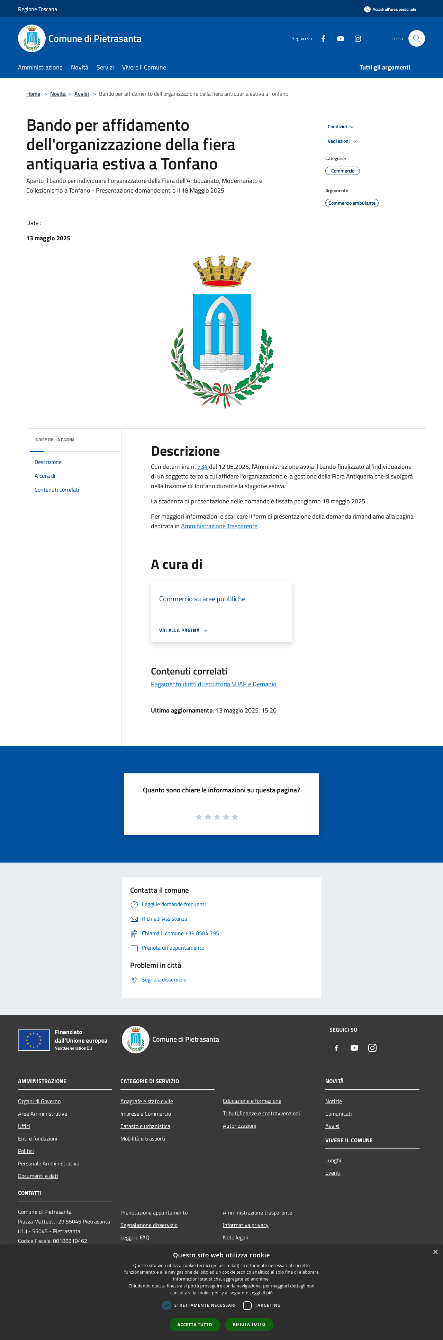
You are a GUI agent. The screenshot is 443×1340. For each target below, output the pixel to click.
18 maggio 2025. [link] (344, 501)
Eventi (333, 1173)
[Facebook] (320, 38)
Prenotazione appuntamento (154, 1212)
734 (202, 466)
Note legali (235, 1237)
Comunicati (338, 1113)
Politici (26, 1151)
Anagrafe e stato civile (146, 1101)
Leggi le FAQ (135, 1237)
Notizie (333, 1101)
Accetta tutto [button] (195, 1325)
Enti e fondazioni (37, 1138)
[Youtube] (338, 38)
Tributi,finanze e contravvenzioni (261, 1113)
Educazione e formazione (252, 1101)
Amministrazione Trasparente (219, 526)
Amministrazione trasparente (257, 1212)
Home (33, 94)
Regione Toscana (37, 9)
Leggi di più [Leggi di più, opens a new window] (261, 1293)
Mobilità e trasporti (142, 1138)
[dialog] (221, 1292)
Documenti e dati (38, 1176)
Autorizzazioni (239, 1126)
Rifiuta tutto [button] (249, 1324)
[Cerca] (416, 38)
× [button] (435, 1252)
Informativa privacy (246, 1225)
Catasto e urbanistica (145, 1126)
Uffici (24, 1126)
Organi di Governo (39, 1101)
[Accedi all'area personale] (390, 9)
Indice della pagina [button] (54, 439)
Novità (58, 94)
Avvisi (81, 94)
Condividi (342, 127)
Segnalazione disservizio (149, 1225)
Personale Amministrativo (48, 1163)
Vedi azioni (343, 141)
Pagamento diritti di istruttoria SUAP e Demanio (214, 684)
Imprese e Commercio (145, 1113)
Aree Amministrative (42, 1113)
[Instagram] (355, 38)
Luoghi (333, 1160)
